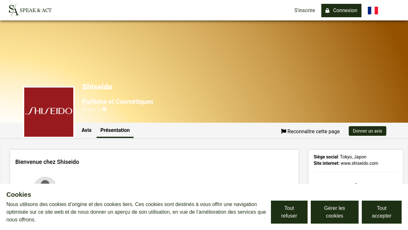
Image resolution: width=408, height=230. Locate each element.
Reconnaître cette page (310, 131)
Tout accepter (381, 211)
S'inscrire (305, 10)
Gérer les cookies (334, 211)
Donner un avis (367, 131)
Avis (86, 130)
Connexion (341, 10)
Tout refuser (289, 211)
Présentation (115, 130)
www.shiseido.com (359, 163)
